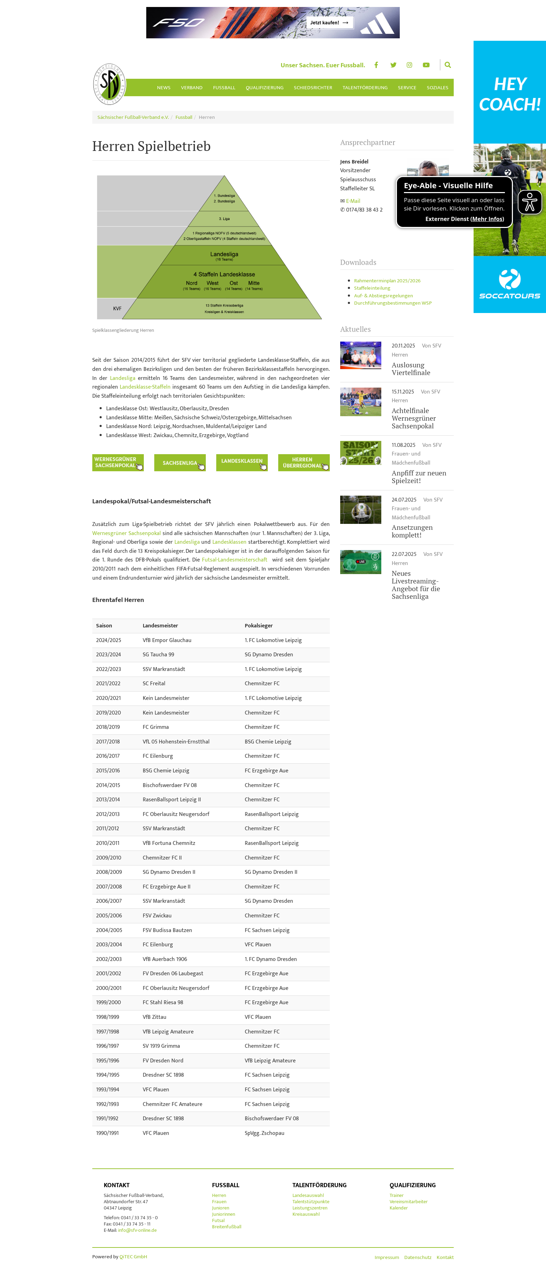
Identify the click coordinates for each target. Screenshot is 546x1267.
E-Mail (353, 201)
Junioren (220, 1208)
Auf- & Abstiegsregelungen (383, 295)
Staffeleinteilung (372, 288)
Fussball (224, 87)
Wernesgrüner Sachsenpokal (126, 533)
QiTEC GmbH (133, 1256)
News (164, 87)
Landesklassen (229, 542)
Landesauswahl (308, 1195)
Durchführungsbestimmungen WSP (393, 303)
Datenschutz (417, 1257)
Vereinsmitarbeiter (409, 1202)
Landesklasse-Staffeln (145, 387)
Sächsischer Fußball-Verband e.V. (133, 117)
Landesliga (122, 378)
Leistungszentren (309, 1208)
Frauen (219, 1202)
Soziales (437, 87)
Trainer (397, 1195)
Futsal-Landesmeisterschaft (234, 560)
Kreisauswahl (306, 1214)
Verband (192, 87)
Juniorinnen (223, 1214)
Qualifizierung (264, 87)
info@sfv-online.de (137, 1230)
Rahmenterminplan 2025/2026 (387, 280)
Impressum (387, 1257)
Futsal (218, 1220)
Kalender (399, 1208)
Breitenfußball (226, 1227)
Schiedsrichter (313, 87)
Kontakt (117, 1185)
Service (407, 87)
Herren (219, 1195)
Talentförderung (365, 87)
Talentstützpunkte (310, 1202)
